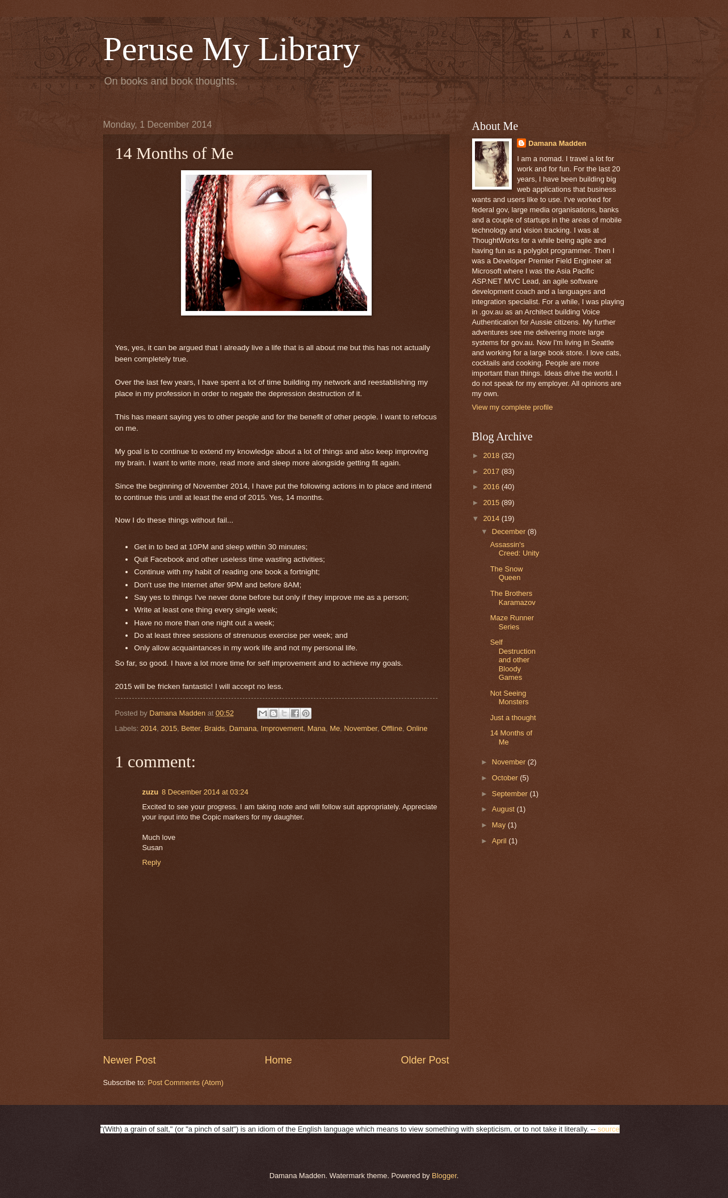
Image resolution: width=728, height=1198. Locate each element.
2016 (492, 486)
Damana (243, 728)
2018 (492, 455)
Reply (151, 862)
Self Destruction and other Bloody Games (513, 660)
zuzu (150, 792)
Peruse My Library (231, 49)
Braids (214, 728)
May (500, 825)
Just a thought (513, 717)
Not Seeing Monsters (509, 697)
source (608, 1129)
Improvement (282, 728)
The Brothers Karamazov (513, 597)
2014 (149, 728)
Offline (391, 728)
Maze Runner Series (512, 621)
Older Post (425, 1060)
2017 (492, 471)
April (500, 841)
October (506, 778)
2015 (169, 728)
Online (416, 728)
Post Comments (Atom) (186, 1082)
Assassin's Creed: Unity (515, 548)
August (504, 809)
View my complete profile (512, 407)
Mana (317, 728)
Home (278, 1060)
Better (190, 728)
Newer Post (129, 1060)
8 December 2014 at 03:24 (205, 792)
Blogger (444, 1175)
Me (335, 728)
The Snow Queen (506, 573)
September (511, 793)
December (510, 531)
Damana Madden (557, 143)
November (360, 728)
